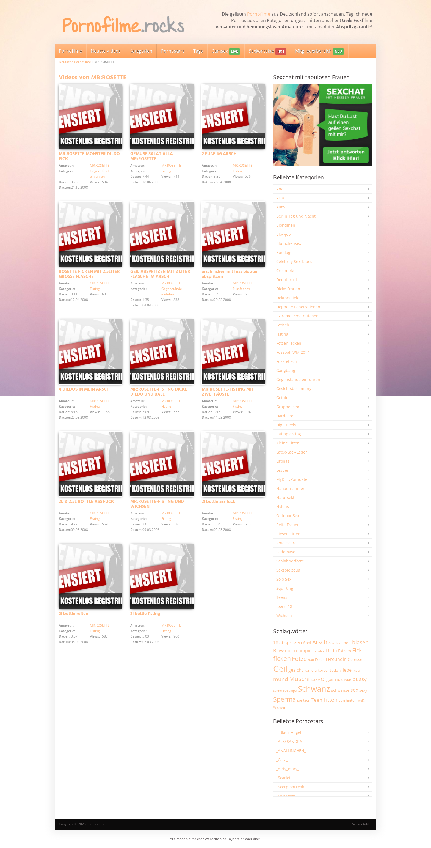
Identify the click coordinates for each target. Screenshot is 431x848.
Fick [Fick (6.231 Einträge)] (357, 650)
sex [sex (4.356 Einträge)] (354, 690)
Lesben (282, 470)
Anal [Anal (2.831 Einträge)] (307, 642)
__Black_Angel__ (290, 732)
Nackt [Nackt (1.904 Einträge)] (315, 679)
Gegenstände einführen (298, 379)
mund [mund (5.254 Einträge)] (280, 679)
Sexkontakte (267, 51)
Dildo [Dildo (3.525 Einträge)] (331, 650)
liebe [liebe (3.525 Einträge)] (347, 670)
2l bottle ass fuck (218, 501)
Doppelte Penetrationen (298, 306)
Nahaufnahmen (290, 488)
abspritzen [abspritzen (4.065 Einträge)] (290, 642)
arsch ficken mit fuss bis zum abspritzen (230, 274)
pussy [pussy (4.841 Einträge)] (359, 679)
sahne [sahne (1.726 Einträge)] (277, 690)
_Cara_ (282, 759)
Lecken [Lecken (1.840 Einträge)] (335, 670)
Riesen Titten (288, 533)
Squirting (284, 588)
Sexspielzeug (288, 570)
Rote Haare (286, 542)
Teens (281, 597)
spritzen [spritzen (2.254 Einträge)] (303, 700)
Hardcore (284, 415)
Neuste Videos (106, 51)
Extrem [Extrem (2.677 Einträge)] (344, 650)
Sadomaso (285, 552)
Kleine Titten (288, 443)
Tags (198, 51)
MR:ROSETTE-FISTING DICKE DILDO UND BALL (158, 392)
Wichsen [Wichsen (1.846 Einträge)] (279, 707)
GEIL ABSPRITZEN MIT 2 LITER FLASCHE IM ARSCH (160, 274)
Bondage (284, 252)
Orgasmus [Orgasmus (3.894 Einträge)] (332, 679)
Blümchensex (288, 243)
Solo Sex (283, 579)
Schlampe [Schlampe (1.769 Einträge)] (290, 690)
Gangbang (285, 370)
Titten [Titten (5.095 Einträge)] (330, 699)
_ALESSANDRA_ (290, 741)
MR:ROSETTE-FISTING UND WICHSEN (157, 504)
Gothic (282, 397)
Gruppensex (287, 406)
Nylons (282, 506)
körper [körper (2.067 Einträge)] (323, 670)
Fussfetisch (241, 288)
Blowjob (283, 234)
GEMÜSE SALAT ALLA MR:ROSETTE (151, 156)
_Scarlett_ (285, 777)
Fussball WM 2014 (293, 352)
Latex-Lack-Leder (291, 452)
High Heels (286, 424)
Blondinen (285, 225)
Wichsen (284, 615)
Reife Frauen (288, 524)
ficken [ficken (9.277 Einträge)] (282, 658)
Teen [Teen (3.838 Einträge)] (316, 700)
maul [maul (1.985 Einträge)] (356, 670)
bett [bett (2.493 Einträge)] (347, 642)
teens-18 (284, 606)
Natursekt (285, 497)
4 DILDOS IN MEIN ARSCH (84, 389)
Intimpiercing (288, 434)
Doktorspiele (287, 297)
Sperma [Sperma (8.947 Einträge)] (284, 699)
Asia (280, 198)
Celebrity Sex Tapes (294, 261)
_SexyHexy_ (286, 795)
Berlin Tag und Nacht (296, 216)
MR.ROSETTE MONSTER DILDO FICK (89, 156)
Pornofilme (258, 14)
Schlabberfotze (290, 561)
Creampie (285, 270)
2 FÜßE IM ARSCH (219, 154)
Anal (280, 188)
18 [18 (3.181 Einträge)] (275, 643)
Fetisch (282, 325)
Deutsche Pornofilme (75, 61)
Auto (280, 207)
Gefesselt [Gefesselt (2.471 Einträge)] (356, 659)
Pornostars (172, 51)
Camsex (226, 51)
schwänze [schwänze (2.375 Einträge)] (340, 690)
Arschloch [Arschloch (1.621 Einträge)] (335, 643)
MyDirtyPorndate (291, 479)
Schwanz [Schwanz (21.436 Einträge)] (314, 688)
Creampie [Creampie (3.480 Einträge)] (301, 650)
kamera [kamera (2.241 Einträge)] (310, 670)
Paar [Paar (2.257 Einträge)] (347, 679)
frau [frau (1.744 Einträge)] (311, 660)
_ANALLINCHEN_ (291, 750)
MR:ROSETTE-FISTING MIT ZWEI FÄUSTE (228, 392)
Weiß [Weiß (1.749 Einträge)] (361, 700)
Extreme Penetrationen (297, 316)
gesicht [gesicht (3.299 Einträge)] (295, 670)
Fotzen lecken (288, 343)
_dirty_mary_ (287, 768)
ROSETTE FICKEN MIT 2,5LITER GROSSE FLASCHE (89, 274)
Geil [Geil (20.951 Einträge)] (280, 668)
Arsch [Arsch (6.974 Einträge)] (319, 642)
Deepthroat (286, 279)
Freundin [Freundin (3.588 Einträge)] (337, 659)
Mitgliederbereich (319, 51)
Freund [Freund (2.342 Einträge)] (321, 659)
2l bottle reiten (73, 614)
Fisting (166, 171)
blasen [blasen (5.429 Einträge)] (360, 642)
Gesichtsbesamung (293, 388)
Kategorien (140, 51)
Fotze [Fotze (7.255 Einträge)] (299, 659)
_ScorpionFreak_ (291, 786)
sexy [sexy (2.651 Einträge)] (363, 690)
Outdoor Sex (287, 515)
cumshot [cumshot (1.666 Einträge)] (319, 651)
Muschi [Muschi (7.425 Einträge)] (299, 679)
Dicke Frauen (288, 288)
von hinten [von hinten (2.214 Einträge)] (348, 700)
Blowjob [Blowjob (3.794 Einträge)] (281, 650)
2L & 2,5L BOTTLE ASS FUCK (86, 501)
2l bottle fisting (145, 614)
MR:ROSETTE (100, 165)
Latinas (282, 461)
